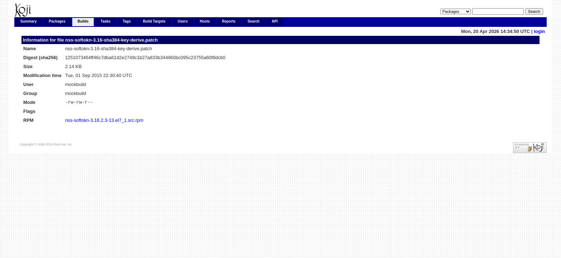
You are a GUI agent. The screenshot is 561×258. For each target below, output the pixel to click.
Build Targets (154, 21)
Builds (83, 21)
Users (183, 21)
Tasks (106, 21)
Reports (228, 21)
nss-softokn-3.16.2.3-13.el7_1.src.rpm (104, 121)
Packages (57, 21)
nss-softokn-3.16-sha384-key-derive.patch (111, 40)
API (275, 21)
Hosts (205, 21)
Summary (28, 21)
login (539, 31)
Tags (127, 21)
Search (253, 21)
